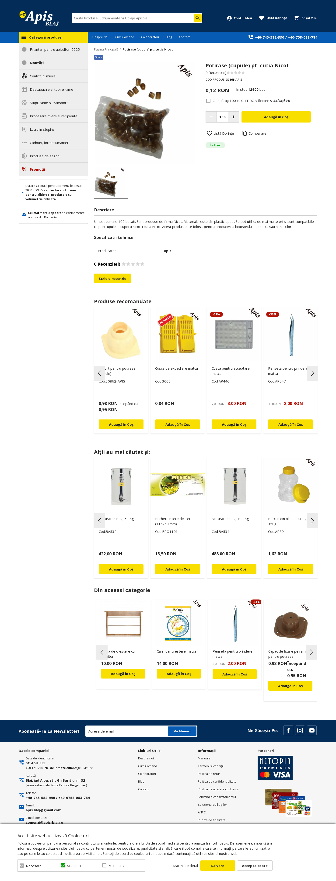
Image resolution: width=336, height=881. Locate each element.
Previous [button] (99, 373)
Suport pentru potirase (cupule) (117, 371)
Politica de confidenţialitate (217, 781)
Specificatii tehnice (113, 237)
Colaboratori (150, 37)
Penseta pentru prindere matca (288, 371)
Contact (184, 37)
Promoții (37, 169)
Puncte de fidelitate (211, 820)
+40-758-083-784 (302, 37)
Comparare (257, 133)
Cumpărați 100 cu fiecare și (251, 100)
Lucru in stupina (42, 129)
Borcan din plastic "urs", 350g (287, 521)
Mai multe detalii (186, 865)
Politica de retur (209, 774)
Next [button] (312, 373)
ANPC (202, 812)
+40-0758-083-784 (74, 797)
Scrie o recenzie (112, 278)
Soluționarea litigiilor (212, 804)
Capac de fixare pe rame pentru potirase (288, 654)
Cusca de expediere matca (176, 368)
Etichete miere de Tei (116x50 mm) (172, 521)
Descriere (104, 210)
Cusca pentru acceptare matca (231, 371)
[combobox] (137, 18)
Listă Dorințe (224, 133)
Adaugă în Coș (123, 673)
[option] (145, 113)
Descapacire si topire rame (51, 89)
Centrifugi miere (43, 76)
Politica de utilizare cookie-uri (218, 789)
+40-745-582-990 (269, 37)
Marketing (116, 865)
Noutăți (37, 62)
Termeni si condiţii (211, 766)
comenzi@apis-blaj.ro (44, 822)
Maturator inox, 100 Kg (230, 518)
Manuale (204, 758)
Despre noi (146, 758)
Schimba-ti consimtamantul (217, 797)
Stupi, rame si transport (49, 102)
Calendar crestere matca (176, 651)
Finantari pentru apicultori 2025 (55, 49)
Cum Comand (124, 37)
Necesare (34, 865)
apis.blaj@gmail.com (43, 810)
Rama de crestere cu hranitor (118, 654)
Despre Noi (100, 37)
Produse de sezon (45, 156)
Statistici (74, 865)
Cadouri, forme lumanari (49, 142)
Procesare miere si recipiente (53, 116)
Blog (169, 37)
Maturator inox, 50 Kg (116, 518)
